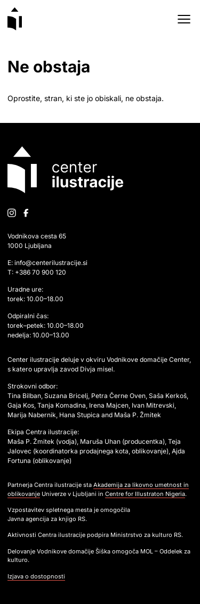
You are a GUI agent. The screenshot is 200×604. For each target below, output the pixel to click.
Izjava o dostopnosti (36, 576)
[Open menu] (184, 19)
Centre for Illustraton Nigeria (145, 494)
